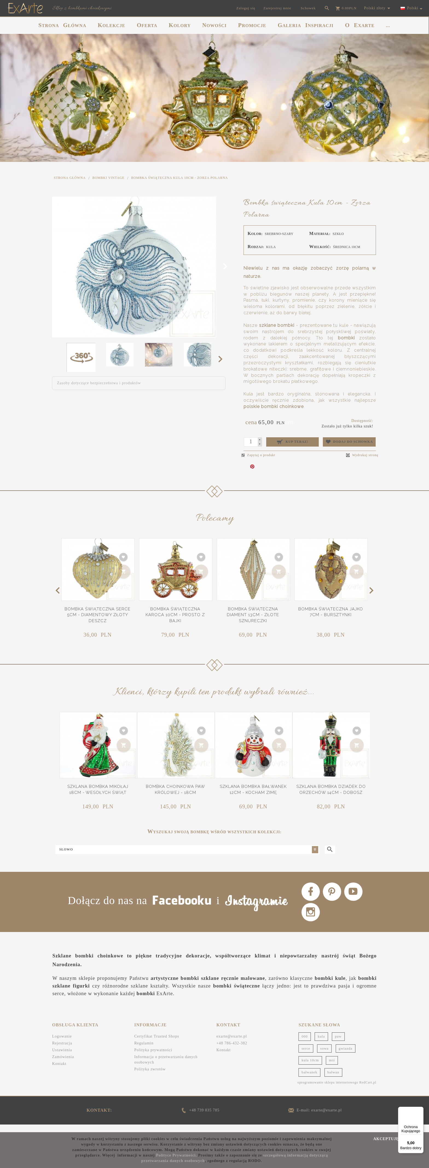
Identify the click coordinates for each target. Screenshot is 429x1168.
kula (321, 1044)
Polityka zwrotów (150, 1076)
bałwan (333, 1079)
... (388, 25)
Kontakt (59, 1071)
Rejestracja (62, 1050)
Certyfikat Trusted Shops (156, 1044)
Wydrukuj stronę (362, 455)
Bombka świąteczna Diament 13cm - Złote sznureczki (253, 615)
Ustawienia (62, 1057)
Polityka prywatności (153, 1057)
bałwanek (309, 1079)
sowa (324, 1055)
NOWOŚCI (214, 25)
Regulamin (143, 1050)
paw (338, 1044)
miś (332, 1067)
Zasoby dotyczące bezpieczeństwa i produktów (99, 383)
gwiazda (345, 1055)
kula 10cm (310, 1067)
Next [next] (222, 359)
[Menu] (420, 1110)
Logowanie (62, 1044)
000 (305, 1044)
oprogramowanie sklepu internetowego (327, 1089)
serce (306, 1055)
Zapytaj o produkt (258, 455)
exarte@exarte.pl (231, 1044)
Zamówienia (63, 1064)
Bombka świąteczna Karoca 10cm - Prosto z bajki (175, 615)
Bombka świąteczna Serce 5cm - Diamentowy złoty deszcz (98, 615)
